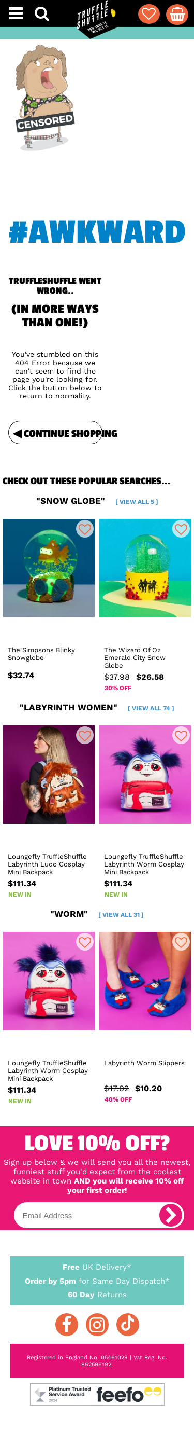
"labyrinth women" (97, 707)
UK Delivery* (97, 1266)
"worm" (97, 914)
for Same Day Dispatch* (97, 1279)
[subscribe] (170, 1215)
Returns (97, 1294)
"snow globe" (97, 501)
